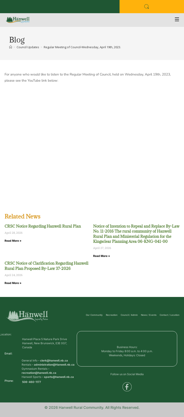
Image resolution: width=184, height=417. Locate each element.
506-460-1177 (31, 383)
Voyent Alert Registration (75, 6)
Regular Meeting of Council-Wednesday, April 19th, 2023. (82, 47)
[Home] (10, 47)
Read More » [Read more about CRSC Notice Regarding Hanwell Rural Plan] (13, 240)
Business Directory (17, 6)
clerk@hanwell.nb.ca (54, 372)
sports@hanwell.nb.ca (59, 389)
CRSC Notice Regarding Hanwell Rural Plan (43, 226)
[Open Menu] (177, 20)
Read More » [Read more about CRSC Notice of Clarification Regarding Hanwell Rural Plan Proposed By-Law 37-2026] (13, 283)
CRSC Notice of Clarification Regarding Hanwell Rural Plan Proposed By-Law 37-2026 (46, 266)
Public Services (44, 6)
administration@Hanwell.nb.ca (54, 376)
